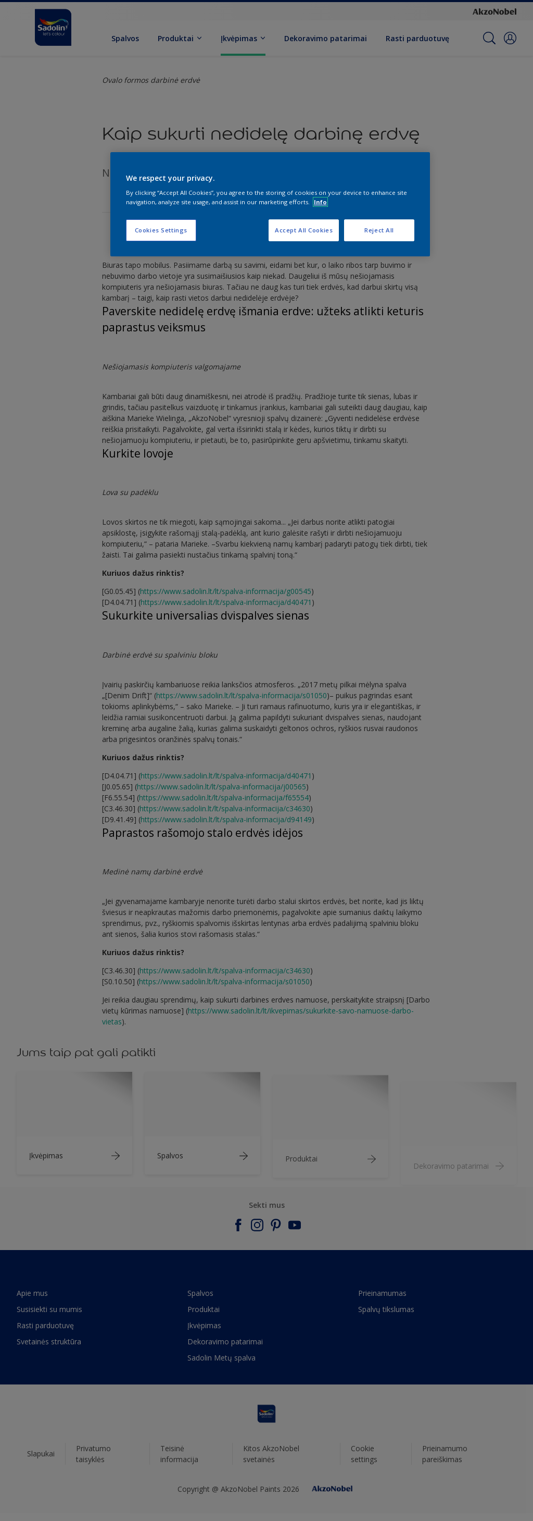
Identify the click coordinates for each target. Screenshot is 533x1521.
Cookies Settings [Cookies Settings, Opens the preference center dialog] (161, 230)
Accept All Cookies (304, 230)
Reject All (379, 230)
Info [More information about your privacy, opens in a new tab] (320, 202)
